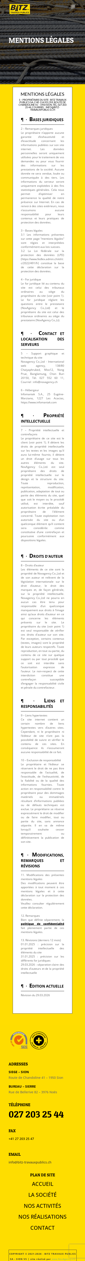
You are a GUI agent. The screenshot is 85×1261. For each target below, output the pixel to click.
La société (42, 1194)
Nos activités (42, 1205)
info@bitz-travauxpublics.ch (30, 1162)
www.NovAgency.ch (63, 1259)
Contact (42, 1227)
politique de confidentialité (42, 924)
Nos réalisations (42, 1216)
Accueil (42, 1183)
